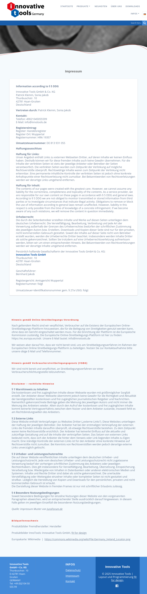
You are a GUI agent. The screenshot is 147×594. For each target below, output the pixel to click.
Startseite (66, 6)
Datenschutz (73, 570)
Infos (134, 13)
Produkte (82, 6)
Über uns (116, 6)
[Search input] (71, 23)
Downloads (133, 6)
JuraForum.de (54, 509)
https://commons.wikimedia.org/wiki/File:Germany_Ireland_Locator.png (87, 539)
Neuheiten (101, 6)
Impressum (72, 575)
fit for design (79, 533)
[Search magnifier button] (144, 23)
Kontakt (70, 581)
